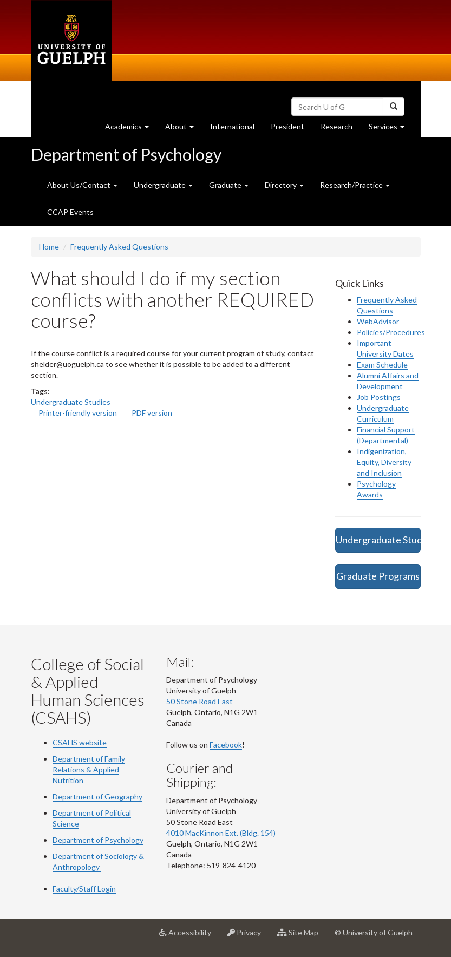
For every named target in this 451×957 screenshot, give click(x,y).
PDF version (152, 412)
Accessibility (189, 936)
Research (341, 129)
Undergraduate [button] (163, 184)
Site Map (301, 936)
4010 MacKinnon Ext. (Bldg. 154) (221, 832)
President (287, 126)
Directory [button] (284, 184)
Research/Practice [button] (355, 184)
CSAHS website (80, 742)
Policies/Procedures (391, 332)
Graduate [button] (229, 184)
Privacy (248, 936)
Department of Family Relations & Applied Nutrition (89, 769)
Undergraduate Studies (70, 402)
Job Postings (379, 397)
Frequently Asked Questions (119, 246)
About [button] (183, 129)
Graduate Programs (378, 576)
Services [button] (391, 129)
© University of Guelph (374, 932)
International (232, 126)
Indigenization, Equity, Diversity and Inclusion (384, 462)
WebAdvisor (378, 321)
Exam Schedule (382, 364)
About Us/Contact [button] (82, 184)
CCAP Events (70, 212)
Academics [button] (131, 129)
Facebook (226, 744)
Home (49, 246)
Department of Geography (97, 796)
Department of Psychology (126, 154)
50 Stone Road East (199, 701)
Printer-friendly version (77, 412)
